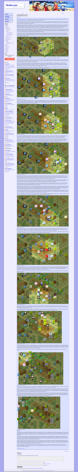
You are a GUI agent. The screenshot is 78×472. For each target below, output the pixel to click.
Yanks (23, 448)
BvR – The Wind (8, 32)
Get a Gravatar (48, 463)
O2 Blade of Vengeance (9, 42)
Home (6, 14)
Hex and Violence (8, 117)
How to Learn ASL (7, 128)
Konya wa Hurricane (9, 34)
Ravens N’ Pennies (9, 148)
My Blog (7, 16)
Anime (6, 51)
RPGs (6, 40)
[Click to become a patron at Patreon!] (10, 60)
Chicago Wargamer (9, 89)
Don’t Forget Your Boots (10, 163)
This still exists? (7, 118)
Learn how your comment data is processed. (36, 468)
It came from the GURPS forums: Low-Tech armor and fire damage (9, 156)
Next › (63, 13)
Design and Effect (7, 39)
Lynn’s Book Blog (9, 103)
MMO (6, 38)
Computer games (7, 37)
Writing (6, 52)
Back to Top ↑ (53, 470)
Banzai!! (7, 129)
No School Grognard (9, 154)
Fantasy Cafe (8, 98)
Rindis (18, 16)
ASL (6, 29)
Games (7, 19)
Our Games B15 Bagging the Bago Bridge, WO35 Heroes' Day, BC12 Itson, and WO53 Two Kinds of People (9, 123)
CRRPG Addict (8, 94)
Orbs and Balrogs (8, 168)
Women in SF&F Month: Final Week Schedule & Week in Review (9, 100)
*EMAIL (46, 463)
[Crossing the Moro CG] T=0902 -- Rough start (9, 135)
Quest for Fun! (8, 78)
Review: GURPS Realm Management (10, 151)
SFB (6, 36)
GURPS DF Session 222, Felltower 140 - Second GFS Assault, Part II (9, 142)
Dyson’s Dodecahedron (9, 74)
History (7, 21)
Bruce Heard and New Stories (9, 85)
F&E (6, 31)
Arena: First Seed (7, 95)
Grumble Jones (8, 120)
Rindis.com (11, 5)
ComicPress (37, 470)
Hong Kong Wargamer (9, 111)
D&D (6, 41)
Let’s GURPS (8, 150)
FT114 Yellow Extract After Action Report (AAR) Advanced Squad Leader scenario (9, 113)
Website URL (45, 465)
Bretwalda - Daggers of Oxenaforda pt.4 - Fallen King (9, 170)
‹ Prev (23, 13)
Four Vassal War (8, 33)
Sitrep (7, 108)
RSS (50, 470)
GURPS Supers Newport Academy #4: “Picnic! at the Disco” (9, 165)
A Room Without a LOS (9, 133)
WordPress (33, 470)
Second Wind (8, 35)
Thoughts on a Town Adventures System (9, 160)
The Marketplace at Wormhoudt (23, 19)
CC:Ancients (7, 30)
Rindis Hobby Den (44, 470)
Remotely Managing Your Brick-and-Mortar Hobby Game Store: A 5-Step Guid (10, 80)
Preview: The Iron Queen (8, 86)
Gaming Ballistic (8, 144)
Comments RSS (66, 451)
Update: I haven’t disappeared (9, 104)
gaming (22, 448)
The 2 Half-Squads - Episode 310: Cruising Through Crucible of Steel (9, 91)
